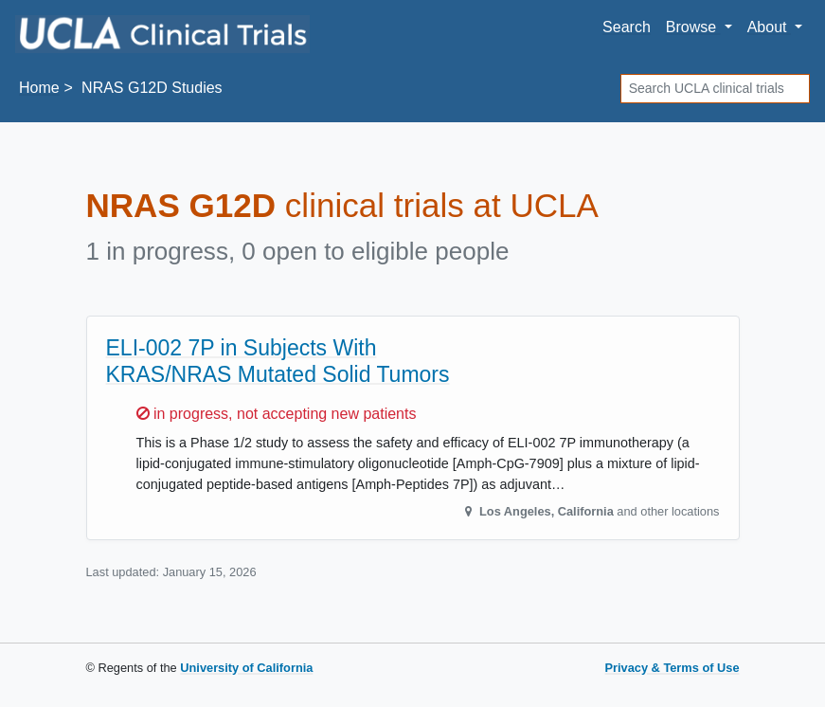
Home (39, 88)
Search (626, 27)
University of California (246, 668)
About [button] (769, 27)
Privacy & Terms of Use (671, 668)
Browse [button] (693, 27)
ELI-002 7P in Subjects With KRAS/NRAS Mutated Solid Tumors (278, 361)
